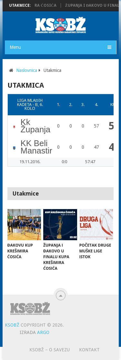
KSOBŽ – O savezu (49, 349)
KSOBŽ (12, 325)
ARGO (43, 332)
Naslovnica (26, 70)
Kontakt (89, 349)
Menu (15, 47)
